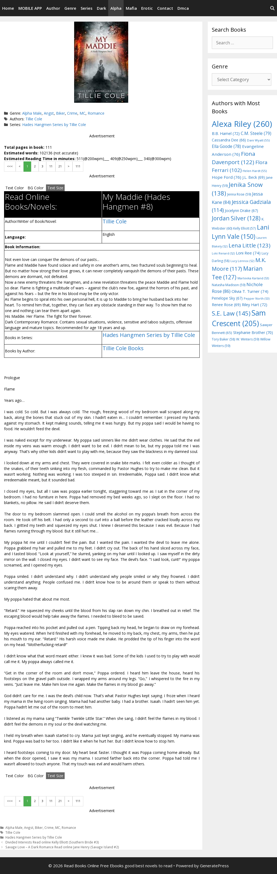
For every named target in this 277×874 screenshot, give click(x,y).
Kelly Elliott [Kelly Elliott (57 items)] (244, 228)
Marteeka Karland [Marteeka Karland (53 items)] (253, 278)
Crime (72, 113)
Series (87, 8)
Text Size (55, 187)
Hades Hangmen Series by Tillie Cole (54, 124)
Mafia (131, 8)
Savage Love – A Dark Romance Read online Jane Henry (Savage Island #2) (62, 847)
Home (8, 8)
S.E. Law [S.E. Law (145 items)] (231, 313)
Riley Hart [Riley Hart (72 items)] (254, 304)
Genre (70, 8)
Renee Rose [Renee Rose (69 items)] (226, 304)
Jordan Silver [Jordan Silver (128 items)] (236, 218)
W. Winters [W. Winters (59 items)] (247, 339)
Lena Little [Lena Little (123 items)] (250, 245)
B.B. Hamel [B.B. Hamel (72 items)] (226, 133)
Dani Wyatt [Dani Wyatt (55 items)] (258, 140)
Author (53, 8)
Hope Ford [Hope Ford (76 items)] (226, 177)
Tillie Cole (33, 118)
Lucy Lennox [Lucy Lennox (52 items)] (242, 261)
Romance (96, 113)
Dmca (183, 8)
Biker (60, 113)
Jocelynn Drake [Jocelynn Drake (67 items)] (241, 210)
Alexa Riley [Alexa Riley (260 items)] (242, 123)
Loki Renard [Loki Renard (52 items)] (223, 253)
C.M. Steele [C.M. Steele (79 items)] (256, 133)
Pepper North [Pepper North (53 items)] (256, 298)
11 (50, 166)
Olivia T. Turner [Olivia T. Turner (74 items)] (250, 291)
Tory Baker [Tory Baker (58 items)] (223, 339)
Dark (101, 8)
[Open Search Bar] (272, 8)
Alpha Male (32, 113)
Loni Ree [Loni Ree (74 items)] (248, 253)
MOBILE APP (30, 8)
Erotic (147, 8)
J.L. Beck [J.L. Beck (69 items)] (253, 177)
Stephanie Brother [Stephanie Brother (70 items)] (253, 332)
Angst (49, 113)
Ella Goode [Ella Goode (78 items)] (226, 146)
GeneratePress (214, 865)
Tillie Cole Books (123, 348)
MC (82, 113)
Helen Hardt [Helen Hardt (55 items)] (255, 171)
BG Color (36, 187)
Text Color (14, 187)
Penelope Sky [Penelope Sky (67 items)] (227, 298)
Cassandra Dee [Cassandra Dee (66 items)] (229, 140)
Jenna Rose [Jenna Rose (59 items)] (239, 194)
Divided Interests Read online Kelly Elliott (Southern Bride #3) (52, 842)
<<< (10, 166)
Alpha (115, 8)
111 (77, 166)
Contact (165, 8)
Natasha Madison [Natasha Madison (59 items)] (228, 285)
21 (60, 166)
